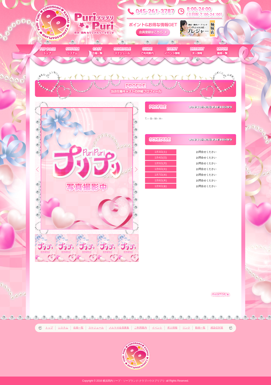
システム (63, 327)
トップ (49, 327)
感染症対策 (216, 327)
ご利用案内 (140, 327)
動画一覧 (200, 327)
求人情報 (172, 327)
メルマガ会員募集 (119, 327)
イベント (157, 327)
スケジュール (96, 327)
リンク (186, 327)
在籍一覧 (78, 327)
